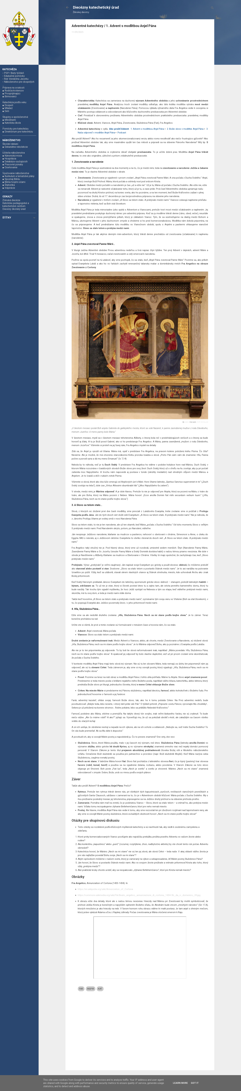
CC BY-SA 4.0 (200, 422)
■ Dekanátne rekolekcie (15, 146)
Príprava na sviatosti (13, 87)
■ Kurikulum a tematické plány (18, 176)
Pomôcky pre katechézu (15, 128)
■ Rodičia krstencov (13, 90)
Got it (195, 1083)
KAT (100, 988)
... (3, 84)
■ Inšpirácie (8, 187)
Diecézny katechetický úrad (96, 7)
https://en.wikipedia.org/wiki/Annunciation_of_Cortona (105, 889)
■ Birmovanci (9, 96)
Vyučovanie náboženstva (15, 173)
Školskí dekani (10, 143)
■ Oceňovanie (9, 167)
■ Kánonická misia (12, 155)
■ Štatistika (8, 184)
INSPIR (90, 988)
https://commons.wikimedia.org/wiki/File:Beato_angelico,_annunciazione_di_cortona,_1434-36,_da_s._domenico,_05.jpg (139, 895)
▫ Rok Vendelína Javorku (15, 78)
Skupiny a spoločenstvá (15, 116)
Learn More (180, 1083)
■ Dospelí (7, 105)
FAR (81, 988)
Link (206, 422)
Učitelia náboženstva (13, 152)
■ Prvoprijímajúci (11, 93)
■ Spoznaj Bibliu (11, 179)
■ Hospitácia (9, 158)
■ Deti (5, 111)
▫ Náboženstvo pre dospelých (18, 81)
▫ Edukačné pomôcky (13, 75)
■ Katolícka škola (11, 122)
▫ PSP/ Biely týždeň (13, 73)
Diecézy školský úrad (14, 209)
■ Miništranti (9, 119)
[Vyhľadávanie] (212, 8)
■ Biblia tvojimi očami (13, 182)
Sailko (186, 422)
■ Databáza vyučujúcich (15, 161)
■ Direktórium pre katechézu (17, 131)
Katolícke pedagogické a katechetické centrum (15, 205)
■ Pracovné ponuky (12, 164)
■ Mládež (7, 108)
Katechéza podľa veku (14, 102)
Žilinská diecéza (11, 200)
